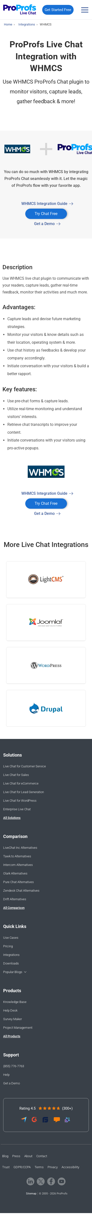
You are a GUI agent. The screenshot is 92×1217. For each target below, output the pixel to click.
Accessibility (70, 1167)
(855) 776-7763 (13, 1066)
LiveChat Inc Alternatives (20, 847)
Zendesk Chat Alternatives (21, 890)
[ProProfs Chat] (19, 10)
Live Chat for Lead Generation (23, 792)
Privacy (53, 1167)
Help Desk (10, 1010)
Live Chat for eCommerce (21, 783)
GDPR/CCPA (22, 1167)
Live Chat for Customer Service (24, 766)
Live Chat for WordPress (20, 800)
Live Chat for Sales (16, 775)
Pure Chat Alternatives (18, 882)
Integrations (11, 955)
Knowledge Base (14, 1002)
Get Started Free (58, 10)
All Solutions (12, 818)
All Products (11, 1036)
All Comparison (14, 908)
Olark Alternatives (15, 873)
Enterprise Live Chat (17, 809)
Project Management (17, 1027)
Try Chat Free (46, 213)
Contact (41, 1156)
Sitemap (31, 1193)
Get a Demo (44, 223)
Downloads (11, 963)
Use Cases (10, 937)
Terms (39, 1167)
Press (16, 1156)
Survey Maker (12, 1019)
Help (6, 1075)
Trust (6, 1167)
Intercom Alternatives (18, 865)
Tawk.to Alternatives (17, 856)
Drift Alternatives (14, 899)
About (28, 1156)
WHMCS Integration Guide (44, 203)
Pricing (8, 946)
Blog (5, 1156)
